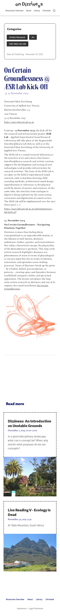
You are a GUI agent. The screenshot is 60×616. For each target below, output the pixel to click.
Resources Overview (14, 10)
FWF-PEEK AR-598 (17, 44)
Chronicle (46, 10)
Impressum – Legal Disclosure (30, 608)
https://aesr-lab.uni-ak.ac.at (19, 122)
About (28, 10)
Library (37, 10)
